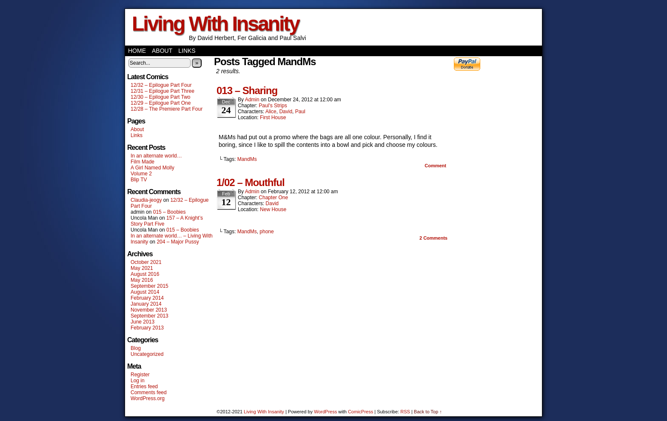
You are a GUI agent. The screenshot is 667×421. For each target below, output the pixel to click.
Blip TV (139, 180)
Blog (136, 348)
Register (140, 375)
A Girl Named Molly (152, 168)
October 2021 (146, 262)
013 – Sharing (247, 90)
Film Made (142, 162)
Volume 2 (141, 174)
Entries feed (144, 386)
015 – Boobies (169, 212)
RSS (405, 411)
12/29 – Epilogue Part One (161, 103)
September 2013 (149, 316)
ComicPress (360, 411)
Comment (435, 165)
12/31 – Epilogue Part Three (162, 91)
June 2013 (142, 322)
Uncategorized (147, 354)
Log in (138, 381)
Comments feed (149, 392)
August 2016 (145, 274)
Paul (300, 112)
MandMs (247, 159)
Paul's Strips (273, 106)
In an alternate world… (156, 156)
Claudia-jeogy (146, 200)
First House (273, 117)
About (162, 50)
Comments (433, 238)
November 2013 (149, 310)
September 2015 (149, 286)
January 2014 (146, 304)
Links (186, 50)
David (285, 112)
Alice (270, 112)
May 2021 (142, 268)
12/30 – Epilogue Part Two (161, 97)
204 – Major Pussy (178, 242)
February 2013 (147, 328)
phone (266, 232)
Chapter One (273, 197)
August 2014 (145, 292)
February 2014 (147, 298)
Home (137, 50)
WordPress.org (148, 398)
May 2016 (142, 280)
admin (252, 100)
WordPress (325, 411)
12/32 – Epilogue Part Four (161, 85)
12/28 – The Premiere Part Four (166, 109)
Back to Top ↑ (428, 411)
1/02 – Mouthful (251, 182)
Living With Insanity (215, 23)
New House (273, 209)
